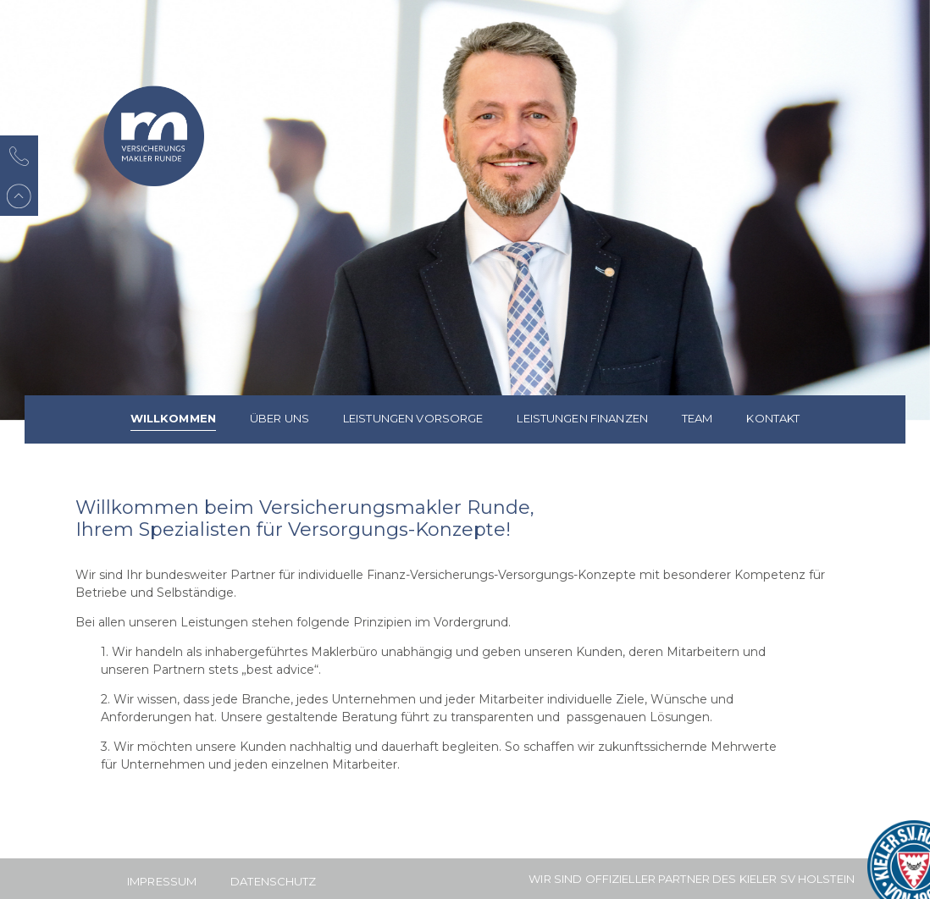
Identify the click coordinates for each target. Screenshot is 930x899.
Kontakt (773, 418)
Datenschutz (273, 881)
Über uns (279, 418)
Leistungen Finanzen (582, 418)
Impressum (162, 881)
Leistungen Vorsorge (413, 418)
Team (697, 418)
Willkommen (173, 418)
